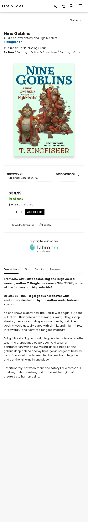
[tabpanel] (44, 333)
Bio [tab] (27, 269)
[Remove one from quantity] (11, 212)
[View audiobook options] (44, 246)
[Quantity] (16, 212)
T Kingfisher (13, 42)
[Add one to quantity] (21, 212)
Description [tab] (11, 269)
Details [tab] (39, 269)
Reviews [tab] (55, 269)
